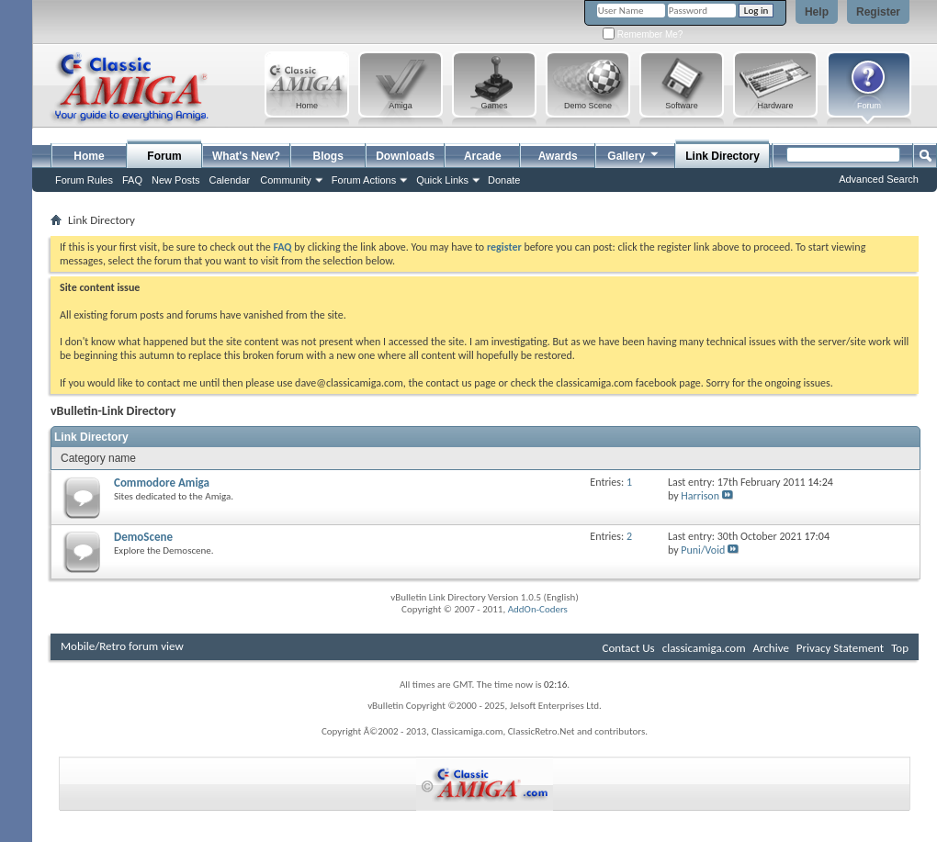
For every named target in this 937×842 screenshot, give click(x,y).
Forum (164, 156)
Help (817, 12)
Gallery (633, 153)
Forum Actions (364, 179)
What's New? (246, 156)
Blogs (328, 156)
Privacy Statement (840, 648)
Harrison (700, 495)
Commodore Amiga (161, 482)
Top (900, 648)
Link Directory (722, 156)
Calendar (230, 179)
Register (878, 12)
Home (88, 156)
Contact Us (629, 648)
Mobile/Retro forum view (122, 646)
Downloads (405, 156)
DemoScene (143, 537)
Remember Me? (643, 34)
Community (285, 179)
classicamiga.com (704, 648)
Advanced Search (879, 179)
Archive (770, 648)
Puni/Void (703, 550)
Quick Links (442, 179)
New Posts (176, 179)
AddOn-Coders (538, 609)
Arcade (483, 156)
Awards (558, 156)
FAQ (132, 179)
